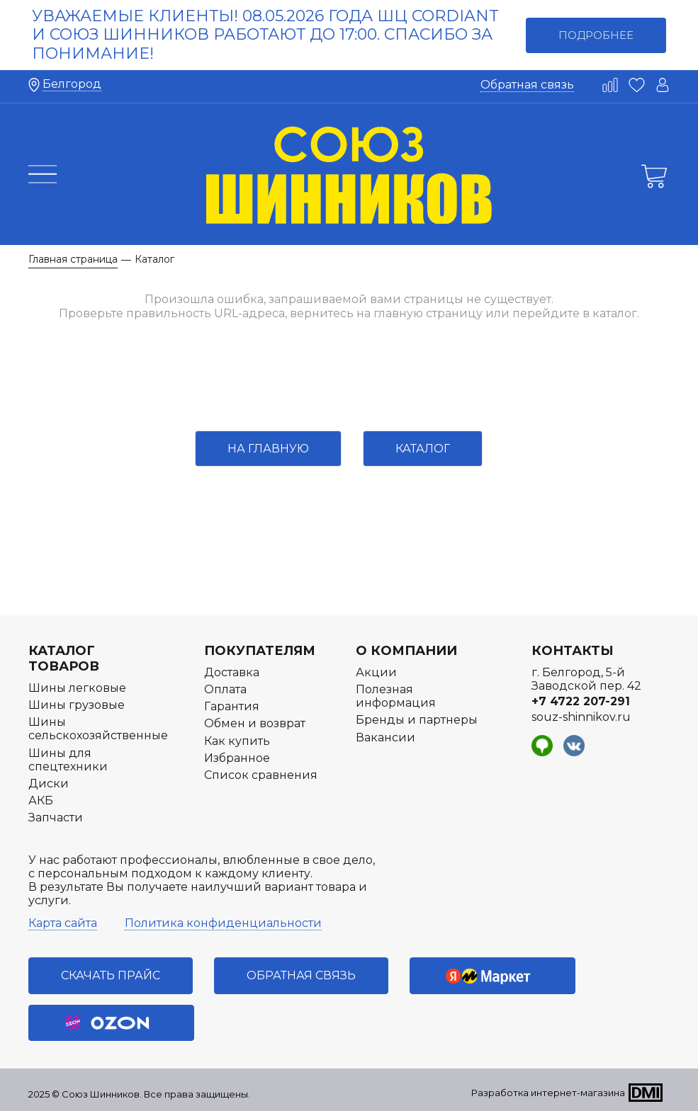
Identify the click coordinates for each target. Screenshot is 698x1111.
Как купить (237, 741)
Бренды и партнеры (417, 720)
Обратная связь (527, 84)
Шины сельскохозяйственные (98, 728)
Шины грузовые (76, 705)
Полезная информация (396, 696)
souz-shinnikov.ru (581, 717)
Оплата (225, 689)
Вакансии (385, 737)
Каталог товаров (63, 658)
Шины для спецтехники (68, 759)
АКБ (40, 800)
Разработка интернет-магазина (548, 1092)
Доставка (231, 672)
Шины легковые (77, 688)
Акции (376, 672)
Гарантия (231, 706)
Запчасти (55, 817)
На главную (268, 448)
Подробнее (596, 35)
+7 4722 (580, 701)
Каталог (422, 448)
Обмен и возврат (254, 723)
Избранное (237, 758)
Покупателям (259, 651)
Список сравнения (260, 775)
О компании (406, 651)
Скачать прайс (110, 975)
